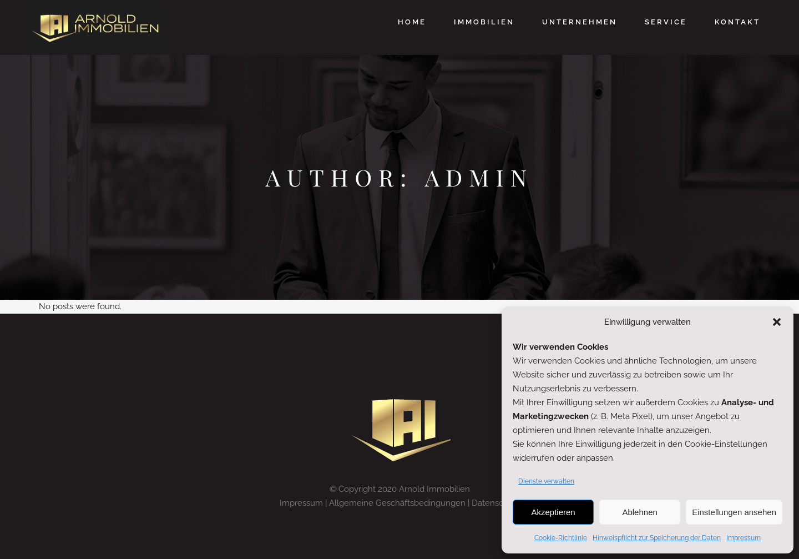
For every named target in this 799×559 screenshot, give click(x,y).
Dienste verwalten (546, 481)
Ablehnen (639, 512)
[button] (776, 322)
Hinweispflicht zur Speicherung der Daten (657, 538)
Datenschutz (496, 503)
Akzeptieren (553, 512)
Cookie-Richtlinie (560, 538)
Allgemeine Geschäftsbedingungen (397, 503)
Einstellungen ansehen (734, 512)
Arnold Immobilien (434, 489)
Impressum (743, 538)
